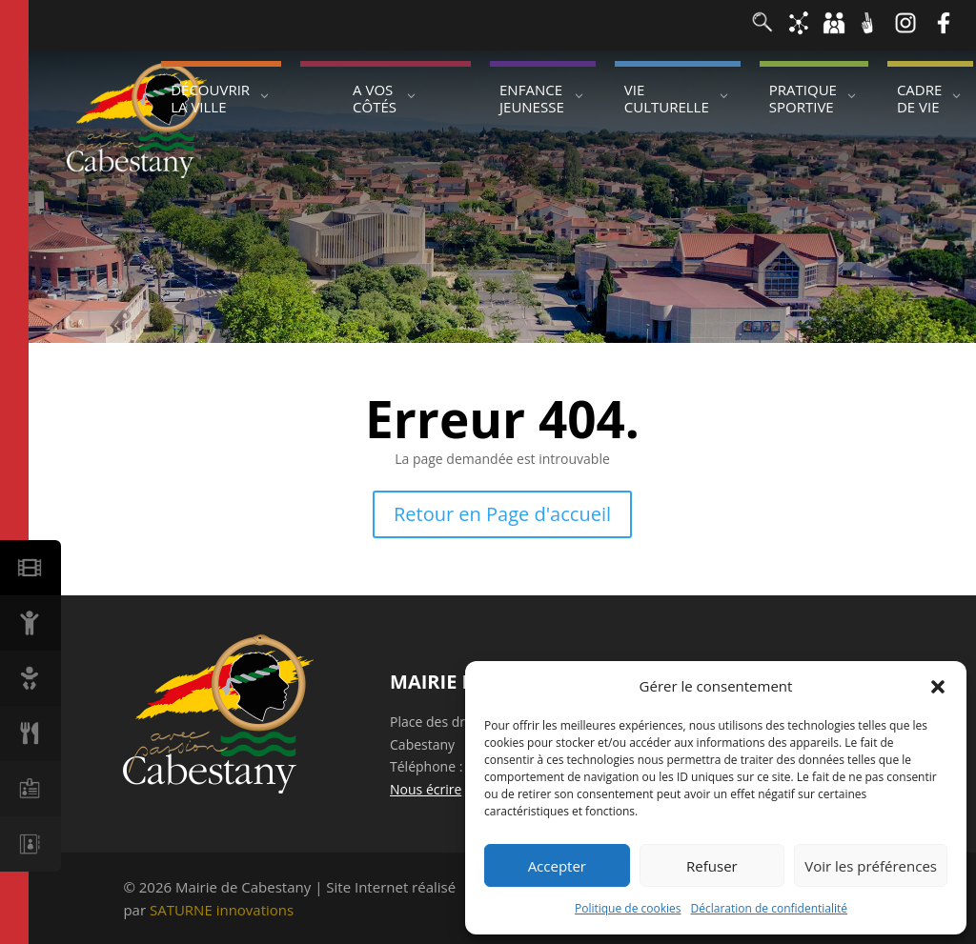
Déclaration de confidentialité (769, 908)
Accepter (557, 865)
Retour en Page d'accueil (502, 514)
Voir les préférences (870, 865)
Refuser (712, 865)
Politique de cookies (628, 908)
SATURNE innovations (222, 909)
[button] (937, 686)
